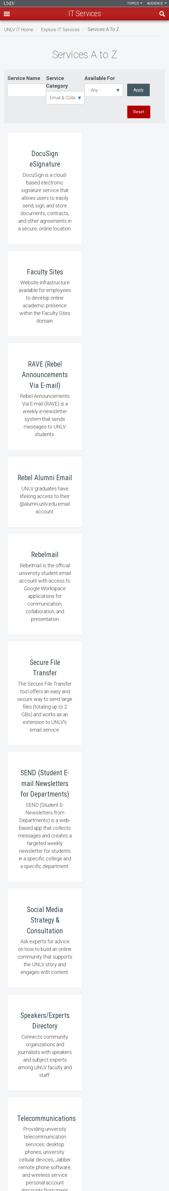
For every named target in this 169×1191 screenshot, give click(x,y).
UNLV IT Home (18, 29)
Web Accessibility (24, 1114)
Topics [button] (134, 3)
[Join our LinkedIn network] (84, 1181)
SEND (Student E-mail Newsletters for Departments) (44, 540)
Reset (138, 111)
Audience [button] (157, 3)
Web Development (125, 881)
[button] (7, 14)
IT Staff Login (20, 1070)
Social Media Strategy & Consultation (125, 540)
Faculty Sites (125, 188)
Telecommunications (125, 670)
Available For (99, 78)
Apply (138, 90)
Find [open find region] (162, 14)
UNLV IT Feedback (24, 1129)
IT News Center (21, 1055)
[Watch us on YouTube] (90, 1181)
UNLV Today (44, 785)
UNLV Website (20, 1143)
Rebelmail (44, 416)
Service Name (23, 78)
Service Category (57, 82)
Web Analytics (44, 881)
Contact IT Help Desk (26, 1084)
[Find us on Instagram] (81, 1181)
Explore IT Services (60, 29)
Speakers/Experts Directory (44, 670)
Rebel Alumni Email (125, 304)
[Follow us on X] (87, 1181)
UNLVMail (125, 785)
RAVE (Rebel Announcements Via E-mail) (44, 304)
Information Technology (9, 3)
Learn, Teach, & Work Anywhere (36, 1040)
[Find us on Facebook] (78, 1181)
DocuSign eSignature (44, 188)
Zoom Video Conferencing (44, 971)
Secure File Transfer (125, 416)
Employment (19, 1099)
